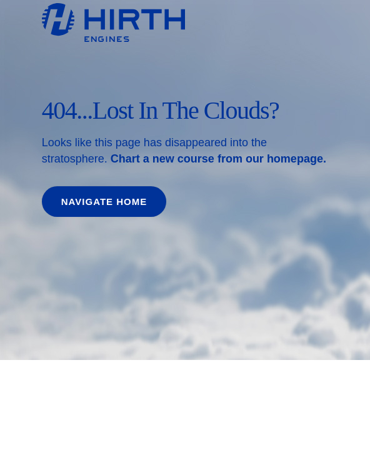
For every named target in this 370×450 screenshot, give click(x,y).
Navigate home (104, 201)
